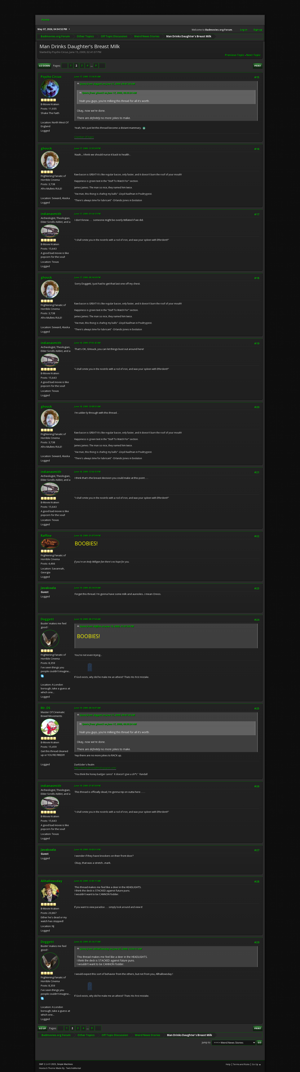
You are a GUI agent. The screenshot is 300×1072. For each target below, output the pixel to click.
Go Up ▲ (256, 1064)
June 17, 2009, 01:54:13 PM (87, 213)
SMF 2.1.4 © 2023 (47, 1064)
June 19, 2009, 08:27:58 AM (87, 619)
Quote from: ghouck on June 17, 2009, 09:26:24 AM (109, 92)
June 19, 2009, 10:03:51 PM (87, 849)
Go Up (42, 1028)
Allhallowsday (51, 881)
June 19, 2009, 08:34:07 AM (87, 707)
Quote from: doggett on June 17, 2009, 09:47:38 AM (107, 83)
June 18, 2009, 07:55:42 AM (87, 342)
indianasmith (51, 214)
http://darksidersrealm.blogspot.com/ (95, 767)
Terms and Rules (241, 1064)
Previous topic (234, 55)
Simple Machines (65, 1064)
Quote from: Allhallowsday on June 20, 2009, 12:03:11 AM (111, 949)
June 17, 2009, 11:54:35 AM (87, 76)
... (91, 65)
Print (257, 65)
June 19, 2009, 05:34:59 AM (87, 587)
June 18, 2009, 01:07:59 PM (87, 535)
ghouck (46, 148)
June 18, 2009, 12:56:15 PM (87, 471)
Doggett (47, 619)
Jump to (206, 1042)
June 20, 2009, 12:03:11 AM (87, 880)
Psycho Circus (51, 77)
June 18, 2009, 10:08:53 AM (87, 406)
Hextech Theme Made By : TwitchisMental (60, 1068)
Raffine (46, 536)
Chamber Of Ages (84, 137)
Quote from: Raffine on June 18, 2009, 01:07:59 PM (107, 626)
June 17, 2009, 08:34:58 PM (87, 277)
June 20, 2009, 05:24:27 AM (87, 941)
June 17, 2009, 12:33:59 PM (87, 148)
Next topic (253, 55)
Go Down (44, 65)
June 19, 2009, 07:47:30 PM (87, 785)
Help (228, 1064)
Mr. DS (45, 708)
